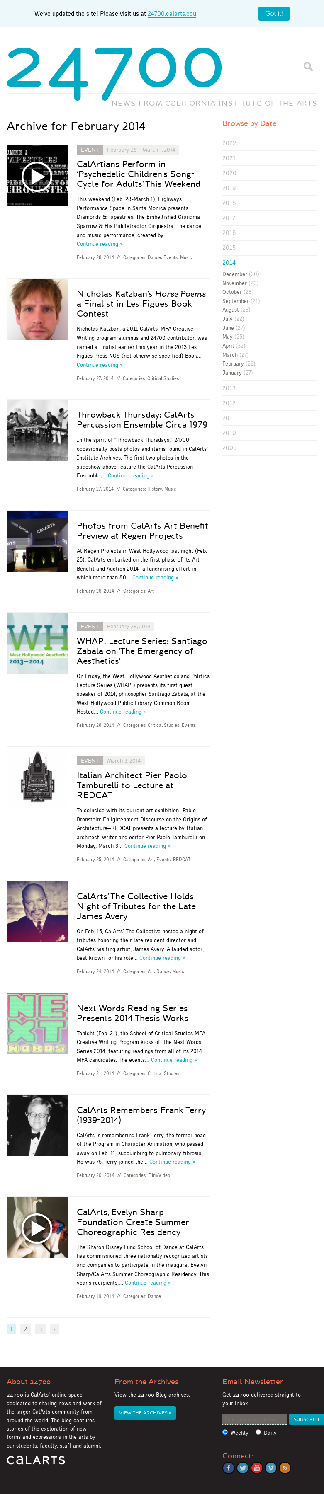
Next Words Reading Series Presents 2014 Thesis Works (132, 1013)
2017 (228, 218)
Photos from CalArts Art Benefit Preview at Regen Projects (142, 531)
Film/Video (159, 1175)
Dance (154, 257)
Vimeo (271, 1468)
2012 (229, 403)
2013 (229, 388)
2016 (229, 233)
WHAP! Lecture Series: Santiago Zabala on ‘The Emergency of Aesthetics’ (142, 651)
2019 (229, 188)
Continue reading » (100, 243)
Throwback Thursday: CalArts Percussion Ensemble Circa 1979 (142, 420)
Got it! (274, 13)
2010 (229, 433)
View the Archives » (145, 1413)
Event (90, 150)
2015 (229, 248)
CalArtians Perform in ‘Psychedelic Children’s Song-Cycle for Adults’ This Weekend (138, 174)
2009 (229, 448)
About (29, 1382)
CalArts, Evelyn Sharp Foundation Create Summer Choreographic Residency (133, 1222)
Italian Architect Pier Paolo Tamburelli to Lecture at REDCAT (132, 785)
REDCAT (181, 859)
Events (170, 257)
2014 (229, 262)
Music (186, 257)
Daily (270, 1433)
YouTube (257, 1468)
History (154, 489)
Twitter (242, 1468)
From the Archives (146, 1382)
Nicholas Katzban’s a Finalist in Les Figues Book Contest (141, 304)
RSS (285, 1468)
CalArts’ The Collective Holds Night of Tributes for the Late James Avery (136, 906)
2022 (229, 143)
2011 (228, 418)
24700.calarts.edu (172, 13)
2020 (229, 173)
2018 (229, 203)
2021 (229, 158)
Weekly (239, 1433)
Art (151, 591)
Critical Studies (163, 378)
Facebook (228, 1468)
